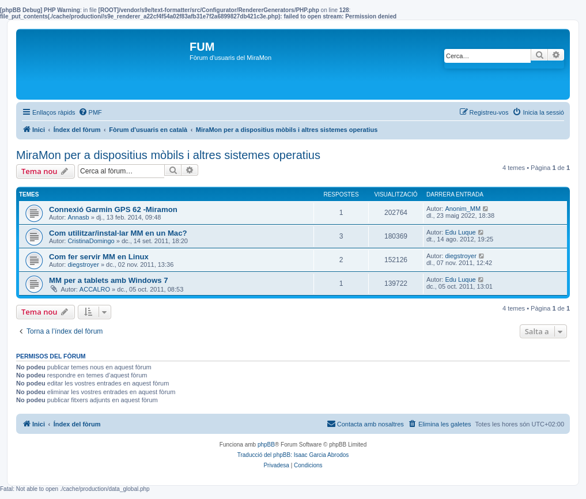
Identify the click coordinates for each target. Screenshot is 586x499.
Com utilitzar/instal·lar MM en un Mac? (118, 233)
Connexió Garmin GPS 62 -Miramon (113, 209)
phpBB (266, 444)
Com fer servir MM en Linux (99, 256)
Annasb (78, 217)
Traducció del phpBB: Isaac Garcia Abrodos (293, 455)
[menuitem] (90, 112)
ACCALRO (95, 289)
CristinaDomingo (90, 240)
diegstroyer (83, 264)
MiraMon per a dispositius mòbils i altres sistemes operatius (168, 155)
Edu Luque (460, 232)
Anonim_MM (463, 208)
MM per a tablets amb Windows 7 (108, 280)
